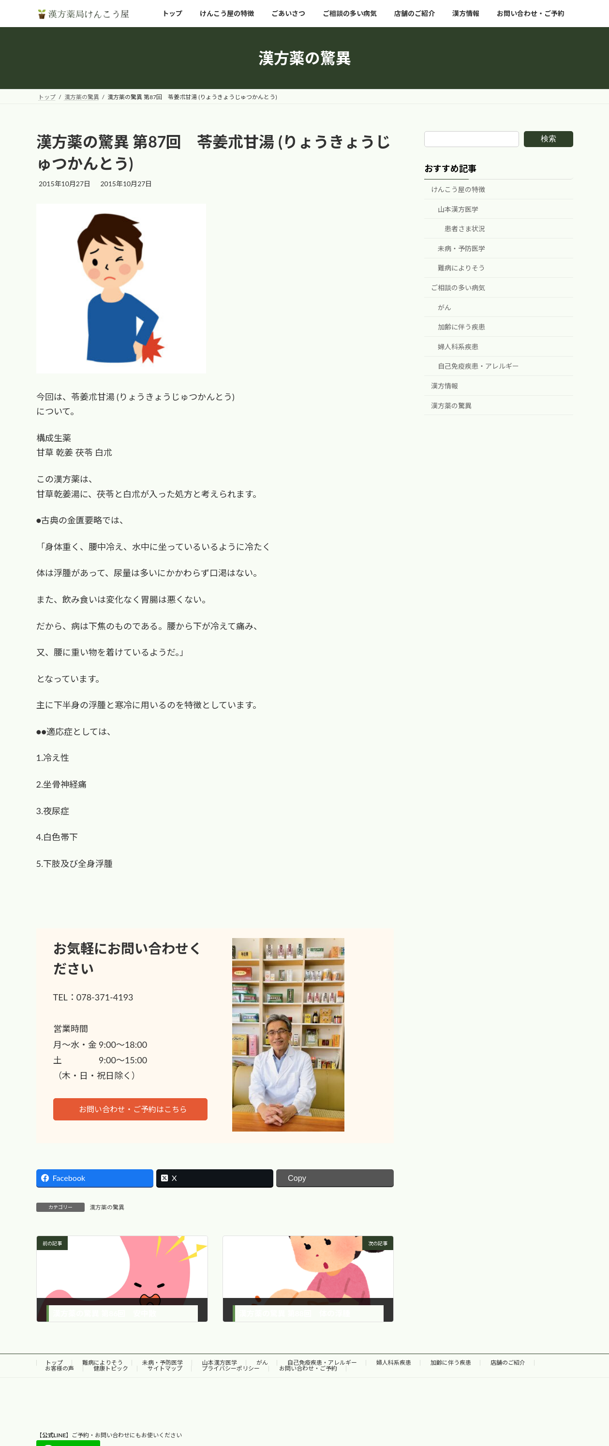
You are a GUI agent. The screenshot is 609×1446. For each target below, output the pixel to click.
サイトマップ (165, 1368)
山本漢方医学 (458, 209)
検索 (548, 138)
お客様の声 (59, 1368)
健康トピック (110, 1368)
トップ (54, 1362)
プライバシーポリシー (231, 1368)
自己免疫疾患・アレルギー (478, 366)
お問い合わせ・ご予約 (308, 1368)
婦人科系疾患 (458, 347)
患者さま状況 (465, 229)
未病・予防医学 (461, 248)
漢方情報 (444, 386)
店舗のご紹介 (507, 1362)
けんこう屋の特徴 (458, 189)
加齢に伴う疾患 (461, 327)
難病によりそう (461, 268)
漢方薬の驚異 (106, 1207)
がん (444, 307)
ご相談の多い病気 (458, 287)
